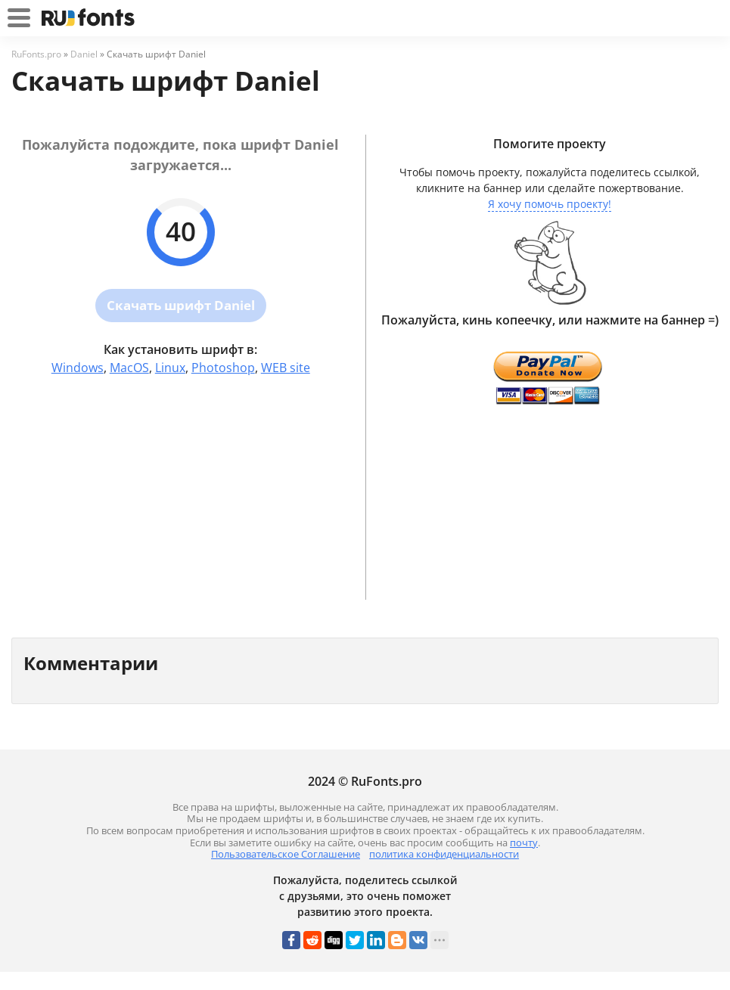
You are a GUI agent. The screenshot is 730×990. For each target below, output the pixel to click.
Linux (170, 367)
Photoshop (223, 367)
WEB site (285, 367)
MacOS (129, 367)
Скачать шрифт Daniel (181, 305)
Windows (77, 367)
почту (524, 842)
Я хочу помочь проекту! (549, 204)
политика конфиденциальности (444, 854)
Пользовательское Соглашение (285, 854)
